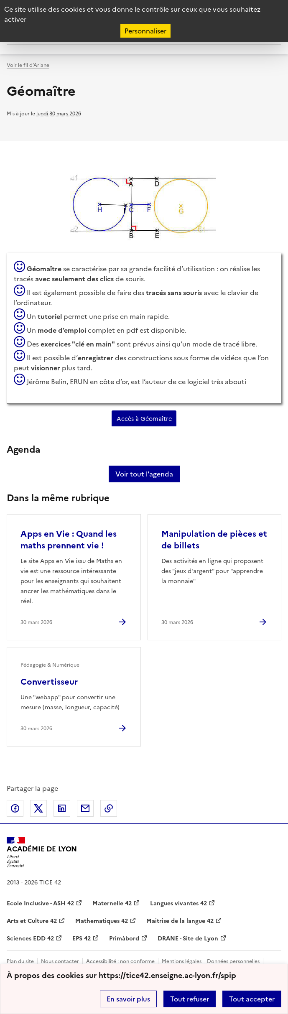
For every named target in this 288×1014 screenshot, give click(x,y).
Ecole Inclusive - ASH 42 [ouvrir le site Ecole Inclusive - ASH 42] (40, 903)
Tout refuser (189, 999)
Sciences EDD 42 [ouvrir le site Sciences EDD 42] (30, 938)
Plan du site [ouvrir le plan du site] (20, 961)
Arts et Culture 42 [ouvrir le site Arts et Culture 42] (32, 921)
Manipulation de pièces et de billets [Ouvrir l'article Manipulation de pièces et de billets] (214, 539)
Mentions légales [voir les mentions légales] (181, 961)
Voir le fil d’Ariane (28, 65)
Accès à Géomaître (144, 418)
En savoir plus (128, 999)
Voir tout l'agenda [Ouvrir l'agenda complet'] (144, 474)
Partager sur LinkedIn (62, 808)
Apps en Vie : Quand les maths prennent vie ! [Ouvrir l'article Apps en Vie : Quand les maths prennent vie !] (68, 539)
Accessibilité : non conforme (120, 961)
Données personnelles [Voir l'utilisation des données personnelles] (233, 961)
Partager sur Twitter (38, 808)
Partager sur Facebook (15, 808)
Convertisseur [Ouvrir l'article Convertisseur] (49, 681)
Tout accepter (252, 999)
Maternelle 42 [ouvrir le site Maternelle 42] (112, 903)
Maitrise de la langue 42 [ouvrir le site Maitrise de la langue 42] (180, 921)
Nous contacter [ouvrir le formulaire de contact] (60, 961)
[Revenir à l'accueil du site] (42, 852)
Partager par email (85, 808)
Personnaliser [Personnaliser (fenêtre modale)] (145, 31)
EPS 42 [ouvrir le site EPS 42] (81, 938)
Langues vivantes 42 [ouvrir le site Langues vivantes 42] (178, 903)
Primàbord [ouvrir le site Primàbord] (124, 938)
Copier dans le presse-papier (108, 808)
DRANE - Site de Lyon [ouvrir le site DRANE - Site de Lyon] (188, 938)
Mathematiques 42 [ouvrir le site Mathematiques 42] (101, 921)
